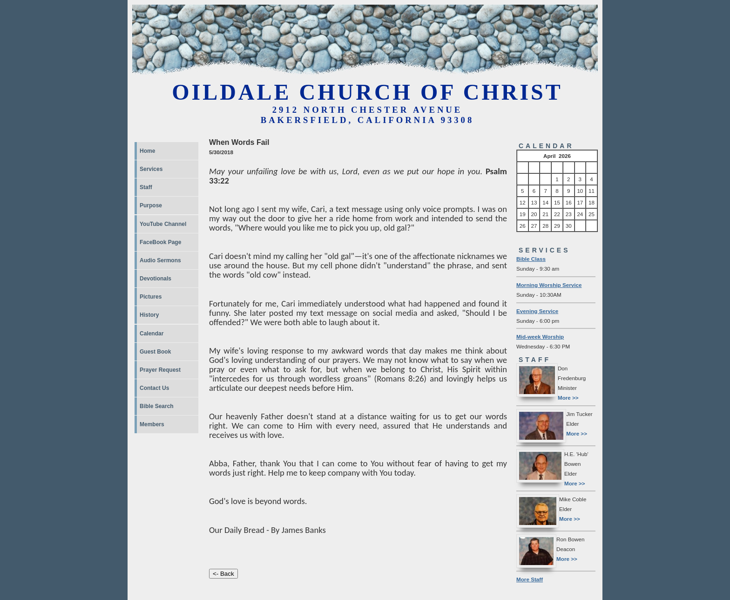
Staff (146, 187)
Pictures (151, 296)
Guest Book (155, 351)
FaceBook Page (160, 242)
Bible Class (531, 259)
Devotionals (155, 278)
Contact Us (154, 388)
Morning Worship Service (549, 285)
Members (152, 424)
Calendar (151, 333)
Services (151, 169)
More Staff (529, 579)
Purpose (151, 205)
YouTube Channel (163, 224)
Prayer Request (160, 370)
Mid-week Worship (540, 337)
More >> (568, 398)
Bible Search (157, 406)
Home (147, 151)
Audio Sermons (160, 260)
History (149, 315)
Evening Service (537, 311)
